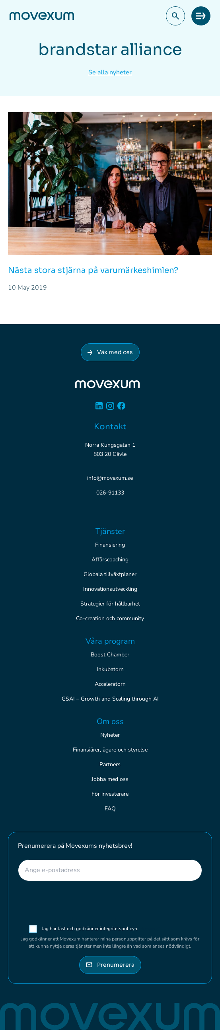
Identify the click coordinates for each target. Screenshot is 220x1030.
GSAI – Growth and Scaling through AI (110, 699)
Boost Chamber (110, 654)
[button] (175, 15)
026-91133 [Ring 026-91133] (110, 493)
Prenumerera (110, 964)
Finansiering (110, 545)
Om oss (110, 721)
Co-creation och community (110, 618)
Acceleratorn (110, 684)
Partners (110, 764)
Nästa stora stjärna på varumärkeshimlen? (93, 270)
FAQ (110, 808)
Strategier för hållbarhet (110, 603)
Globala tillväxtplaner (110, 574)
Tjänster (110, 531)
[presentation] (110, 903)
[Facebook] (121, 409)
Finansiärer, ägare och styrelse (110, 750)
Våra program (110, 641)
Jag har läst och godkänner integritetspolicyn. (101, 928)
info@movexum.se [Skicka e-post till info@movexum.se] (110, 478)
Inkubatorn (110, 669)
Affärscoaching (110, 559)
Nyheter (110, 735)
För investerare (110, 794)
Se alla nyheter (110, 72)
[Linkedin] (99, 409)
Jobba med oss (110, 779)
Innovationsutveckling (110, 589)
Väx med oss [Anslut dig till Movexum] (110, 352)
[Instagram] (110, 409)
